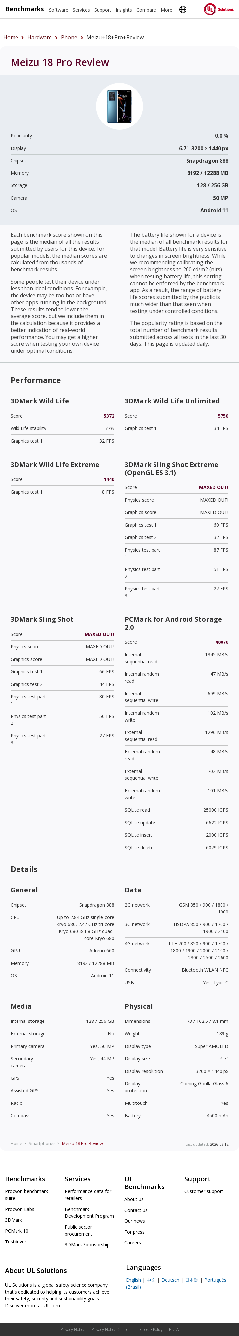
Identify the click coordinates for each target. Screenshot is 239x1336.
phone (69, 37)
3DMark (13, 1220)
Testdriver (15, 1242)
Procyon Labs (19, 1209)
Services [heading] (81, 10)
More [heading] (166, 10)
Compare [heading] (146, 10)
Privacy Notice (72, 1329)
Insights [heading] (124, 10)
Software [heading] (58, 10)
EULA (174, 1329)
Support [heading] (102, 10)
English (133, 1280)
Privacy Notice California (112, 1329)
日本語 (192, 1280)
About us (134, 1199)
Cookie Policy (151, 1329)
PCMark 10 (16, 1231)
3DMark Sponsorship (87, 1244)
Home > (18, 1143)
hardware (39, 37)
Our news (134, 1221)
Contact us (136, 1210)
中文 (151, 1280)
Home (10, 37)
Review (82, 1143)
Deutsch (170, 1280)
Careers (132, 1243)
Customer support (203, 1191)
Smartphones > (44, 1143)
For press (134, 1232)
